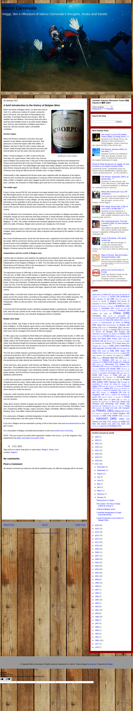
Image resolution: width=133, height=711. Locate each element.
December (101, 467)
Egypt (97, 330)
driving (94, 327)
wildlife (123, 422)
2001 (97, 576)
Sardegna (124, 388)
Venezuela (126, 416)
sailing (106, 388)
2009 (97, 549)
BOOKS (112, 303)
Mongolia (116, 366)
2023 (97, 444)
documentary (111, 325)
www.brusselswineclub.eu (71, 423)
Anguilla (94, 297)
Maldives (105, 360)
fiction (94, 336)
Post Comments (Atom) (50, 533)
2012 (97, 539)
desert (118, 322)
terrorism (95, 406)
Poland (126, 379)
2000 (97, 579)
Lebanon (109, 355)
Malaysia (95, 360)
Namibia (94, 371)
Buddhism (120, 306)
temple (122, 404)
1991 (97, 610)
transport (126, 408)
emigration (105, 330)
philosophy (121, 377)
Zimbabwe (113, 426)
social (94, 397)
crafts (94, 320)
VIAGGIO (102, 418)
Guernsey (119, 341)
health (127, 341)
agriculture (115, 294)
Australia (95, 301)
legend (118, 355)
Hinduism (98, 343)
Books (26, 93)
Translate (107, 109)
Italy (112, 351)
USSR (115, 416)
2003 (97, 569)
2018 (97, 460)
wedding (114, 422)
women (104, 424)
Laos (124, 353)
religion (95, 386)
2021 (97, 450)
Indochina (125, 346)
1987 (97, 623)
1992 (97, 606)
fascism (106, 334)
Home (8, 93)
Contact (101, 93)
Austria (103, 301)
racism (106, 384)
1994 (97, 600)
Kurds (118, 353)
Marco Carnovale (19, 8)
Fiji (100, 336)
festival (123, 334)
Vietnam (95, 422)
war (104, 421)
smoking (124, 395)
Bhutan (124, 301)
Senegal (103, 392)
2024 (97, 440)
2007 (97, 556)
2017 (97, 464)
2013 (97, 535)
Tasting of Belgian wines (106, 509)
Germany (95, 341)
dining (127, 322)
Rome (119, 386)
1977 (97, 644)
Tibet (113, 406)
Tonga (127, 406)
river (103, 386)
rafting (115, 384)
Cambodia (105, 308)
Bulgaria (94, 308)
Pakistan (106, 375)
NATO (102, 371)
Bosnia (94, 306)
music (113, 369)
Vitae (80, 435)
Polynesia (112, 382)
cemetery (112, 310)
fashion (114, 334)
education (126, 327)
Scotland (124, 390)
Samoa (116, 388)
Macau (125, 358)
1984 (97, 634)
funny (124, 339)
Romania (111, 386)
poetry (117, 379)
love (116, 358)
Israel (104, 351)
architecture (125, 297)
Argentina (99, 299)
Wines (68, 93)
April (99, 487)
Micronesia (109, 364)
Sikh (124, 392)
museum (102, 369)
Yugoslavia (103, 426)
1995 (97, 596)
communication (97, 318)
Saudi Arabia (96, 390)
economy (113, 327)
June (99, 480)
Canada (117, 308)
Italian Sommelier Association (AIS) (30, 438)
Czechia (94, 322)
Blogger (110, 664)
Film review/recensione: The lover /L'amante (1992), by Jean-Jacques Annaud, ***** (114, 223)
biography (95, 303)
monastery (107, 366)
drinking (122, 325)
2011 (97, 542)
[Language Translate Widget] (102, 107)
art (108, 299)
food (104, 338)
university (95, 416)
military (122, 364)
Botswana (103, 306)
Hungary (95, 346)
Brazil (111, 306)
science (114, 390)
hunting (104, 346)
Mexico (99, 364)
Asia (116, 299)
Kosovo (111, 353)
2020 (97, 454)
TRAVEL (101, 410)
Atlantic (124, 299)
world (123, 424)
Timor (119, 406)
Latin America (97, 355)
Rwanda (98, 388)
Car (125, 308)
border (125, 303)
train (116, 408)
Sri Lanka (124, 399)
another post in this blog (63, 431)
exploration (96, 334)
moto (93, 369)
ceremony (122, 310)
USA (104, 416)
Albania (124, 294)
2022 (97, 447)
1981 (97, 637)
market (115, 362)
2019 (97, 457)
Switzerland (104, 402)
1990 (97, 613)
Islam (94, 351)
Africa (105, 294)
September (101, 470)
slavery (114, 395)
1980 (97, 640)
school (105, 390)
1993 (97, 603)
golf (105, 341)
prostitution (96, 384)
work (114, 424)
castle (104, 310)
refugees (124, 384)
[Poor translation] (7, 679)
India (111, 346)
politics (100, 382)
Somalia (118, 397)
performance (96, 377)
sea (93, 392)
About (17, 93)
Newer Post (8, 525)
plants (109, 379)
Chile (105, 313)
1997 (97, 590)
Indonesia (100, 348)
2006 (97, 559)
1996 (97, 593)
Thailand (105, 406)
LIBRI (127, 355)
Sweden (95, 402)
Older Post (80, 525)
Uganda (97, 413)
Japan (122, 351)
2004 (97, 566)
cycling (125, 320)
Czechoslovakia (106, 322)
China (117, 313)
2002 (97, 573)
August (100, 474)
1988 (97, 620)
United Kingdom (119, 413)
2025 (97, 437)
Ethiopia (109, 332)
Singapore (96, 395)
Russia (127, 386)
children (95, 313)
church (110, 316)
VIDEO (121, 419)
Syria (114, 402)
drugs (104, 327)
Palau (115, 375)
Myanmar (124, 369)
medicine (126, 362)
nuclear (113, 373)
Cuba (107, 320)
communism (110, 318)
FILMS (106, 336)
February (100, 494)
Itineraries (47, 93)
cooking (123, 318)
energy (113, 330)
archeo (113, 297)
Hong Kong (121, 343)
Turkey (127, 411)
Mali (117, 360)
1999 (97, 583)
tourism (98, 408)
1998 (97, 586)
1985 (97, 630)
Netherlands (120, 371)
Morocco (124, 366)
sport (113, 399)
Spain (106, 399)
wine (57, 449)
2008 (97, 552)
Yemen (94, 426)
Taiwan (123, 402)
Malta (124, 360)
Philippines (109, 377)
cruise (100, 320)
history (51, 449)
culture (116, 320)
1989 (97, 617)
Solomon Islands (107, 397)
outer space (123, 373)
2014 (97, 532)
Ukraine (106, 413)
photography (97, 379)
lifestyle (105, 358)
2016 (97, 525)
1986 (97, 627)
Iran (110, 348)
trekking (118, 411)
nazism (110, 371)
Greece (111, 341)
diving (99, 325)
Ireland (124, 348)
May (99, 484)
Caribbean (95, 310)
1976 (97, 647)
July (99, 477)
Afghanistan (96, 294)
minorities (96, 366)
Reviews (36, 93)
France (114, 339)
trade (107, 408)
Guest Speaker (80, 93)
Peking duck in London (105, 500)
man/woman (96, 362)
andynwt (93, 664)
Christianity (96, 316)
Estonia (98, 332)
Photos (58, 93)
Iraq (118, 348)
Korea (104, 353)
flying (94, 339)
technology (109, 404)
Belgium (45, 449)
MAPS (106, 362)
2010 (97, 546)
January (100, 497)
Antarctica (104, 297)
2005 (97, 562)
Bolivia (104, 303)
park (124, 375)
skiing (107, 395)
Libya (98, 358)
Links (92, 93)
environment (125, 330)
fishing (125, 336)
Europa (122, 332)
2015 (97, 529)
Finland (118, 336)
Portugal (124, 382)
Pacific (94, 375)
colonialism (122, 316)
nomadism (103, 373)
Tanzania (95, 404)
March (99, 491)
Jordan (95, 353)
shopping (113, 392)
